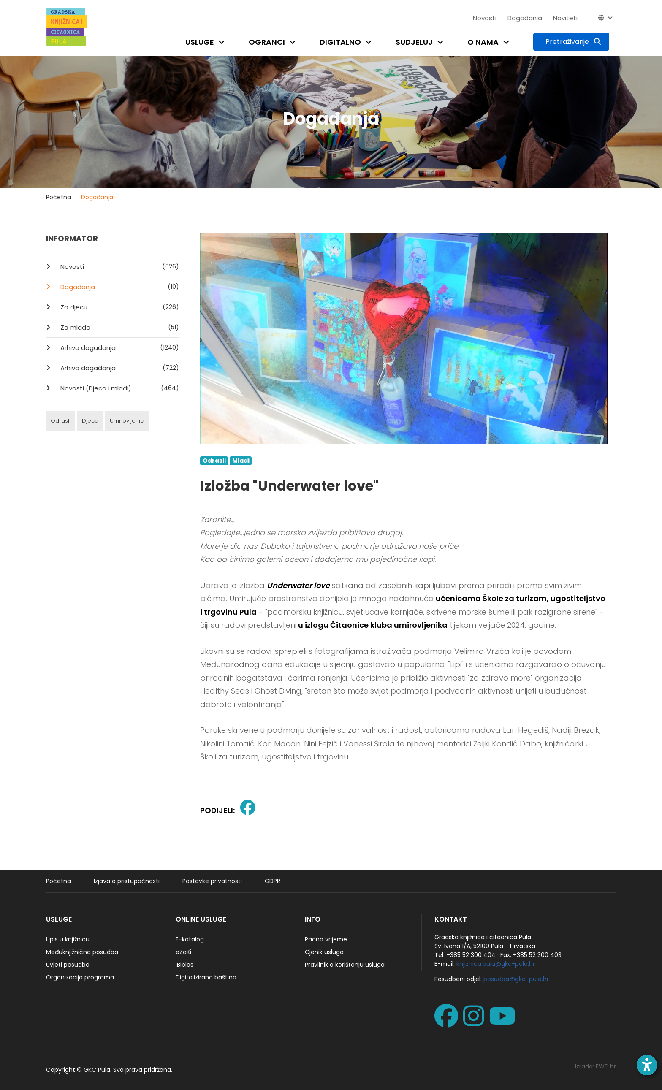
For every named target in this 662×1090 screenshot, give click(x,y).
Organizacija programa (80, 977)
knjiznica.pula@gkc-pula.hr (495, 964)
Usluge (199, 42)
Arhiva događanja (119, 347)
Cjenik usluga (324, 952)
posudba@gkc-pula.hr (516, 979)
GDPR (272, 881)
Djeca (90, 421)
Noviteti (565, 18)
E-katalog (190, 939)
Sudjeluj (414, 42)
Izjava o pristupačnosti (127, 881)
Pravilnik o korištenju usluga (345, 964)
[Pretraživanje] (571, 42)
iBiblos (184, 964)
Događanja (524, 18)
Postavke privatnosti (212, 881)
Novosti (484, 18)
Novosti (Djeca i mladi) (119, 387)
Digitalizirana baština (206, 977)
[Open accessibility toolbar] (647, 1065)
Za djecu (119, 306)
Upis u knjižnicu (68, 939)
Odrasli (61, 421)
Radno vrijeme (326, 939)
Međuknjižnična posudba (82, 952)
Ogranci (267, 42)
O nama (483, 42)
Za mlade (119, 327)
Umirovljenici (127, 421)
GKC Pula (97, 1070)
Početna (58, 197)
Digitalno (340, 42)
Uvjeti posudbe (68, 964)
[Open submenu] (223, 42)
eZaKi (183, 952)
